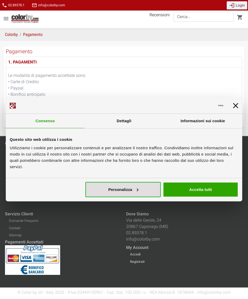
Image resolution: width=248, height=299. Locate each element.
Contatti (14, 228)
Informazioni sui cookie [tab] (203, 121)
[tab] (124, 62)
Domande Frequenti (23, 221)
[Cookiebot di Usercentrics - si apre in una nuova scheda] (200, 106)
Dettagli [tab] (124, 121)
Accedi (135, 254)
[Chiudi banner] (235, 105)
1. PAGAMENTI (22, 62)
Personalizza (123, 189)
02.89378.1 (13, 5)
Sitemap (15, 235)
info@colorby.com (48, 5)
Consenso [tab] (45, 121)
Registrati (137, 262)
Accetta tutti (200, 189)
